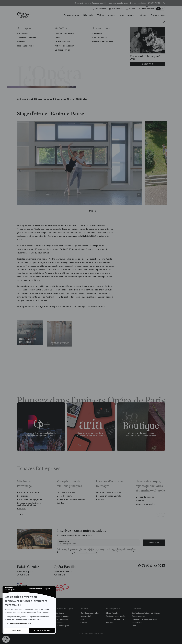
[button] (6, 639)
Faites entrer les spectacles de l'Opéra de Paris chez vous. (41, 434)
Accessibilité (86, 616)
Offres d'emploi (112, 613)
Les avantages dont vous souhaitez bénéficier (29, 503)
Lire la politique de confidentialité (18, 623)
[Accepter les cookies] (42, 630)
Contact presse (138, 616)
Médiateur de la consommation (144, 619)
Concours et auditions (115, 619)
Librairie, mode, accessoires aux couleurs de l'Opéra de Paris (141, 434)
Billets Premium (64, 495)
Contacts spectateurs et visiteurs (146, 613)
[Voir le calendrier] (116, 8)
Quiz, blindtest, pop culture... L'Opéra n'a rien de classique (91, 434)
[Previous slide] (158, 515)
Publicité (140, 500)
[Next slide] (163, 515)
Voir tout (21, 508)
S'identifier (154, 3)
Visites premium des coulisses (71, 499)
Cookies (84, 622)
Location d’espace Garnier (108, 492)
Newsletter (137, 622)
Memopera (59, 622)
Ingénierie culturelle (145, 504)
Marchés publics (61, 619)
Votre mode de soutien (28, 492)
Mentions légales (62, 625)
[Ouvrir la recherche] (99, 8)
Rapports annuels (62, 616)
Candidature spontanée (115, 616)
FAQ (134, 625)
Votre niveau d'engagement (30, 499)
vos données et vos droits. (88, 553)
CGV (82, 619)
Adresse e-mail (64, 541)
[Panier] (131, 8)
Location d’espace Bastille (108, 495)
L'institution (60, 613)
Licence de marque (145, 496)
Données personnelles (90, 613)
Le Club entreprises (66, 492)
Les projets (22, 495)
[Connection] (147, 8)
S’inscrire (154, 542)
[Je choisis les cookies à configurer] (16, 630)
